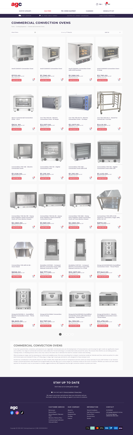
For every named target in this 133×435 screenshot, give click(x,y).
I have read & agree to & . (66, 392)
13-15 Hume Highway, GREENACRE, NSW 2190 (112, 415)
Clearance (89, 11)
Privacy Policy (78, 392)
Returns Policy (52, 412)
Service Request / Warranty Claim (56, 415)
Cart (109, 4)
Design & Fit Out (108, 11)
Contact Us (71, 412)
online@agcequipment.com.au (113, 412)
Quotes (89, 418)
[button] (107, 4)
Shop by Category (25, 11)
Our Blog (70, 416)
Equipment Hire (72, 414)
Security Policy (91, 416)
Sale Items (47, 11)
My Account (52, 410)
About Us (70, 410)
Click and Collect (53, 422)
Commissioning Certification (56, 420)
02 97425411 (109, 410)
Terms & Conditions (69, 392)
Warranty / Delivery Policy (55, 418)
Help (100, 4)
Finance (70, 418)
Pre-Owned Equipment (68, 11)
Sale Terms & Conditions (93, 412)
